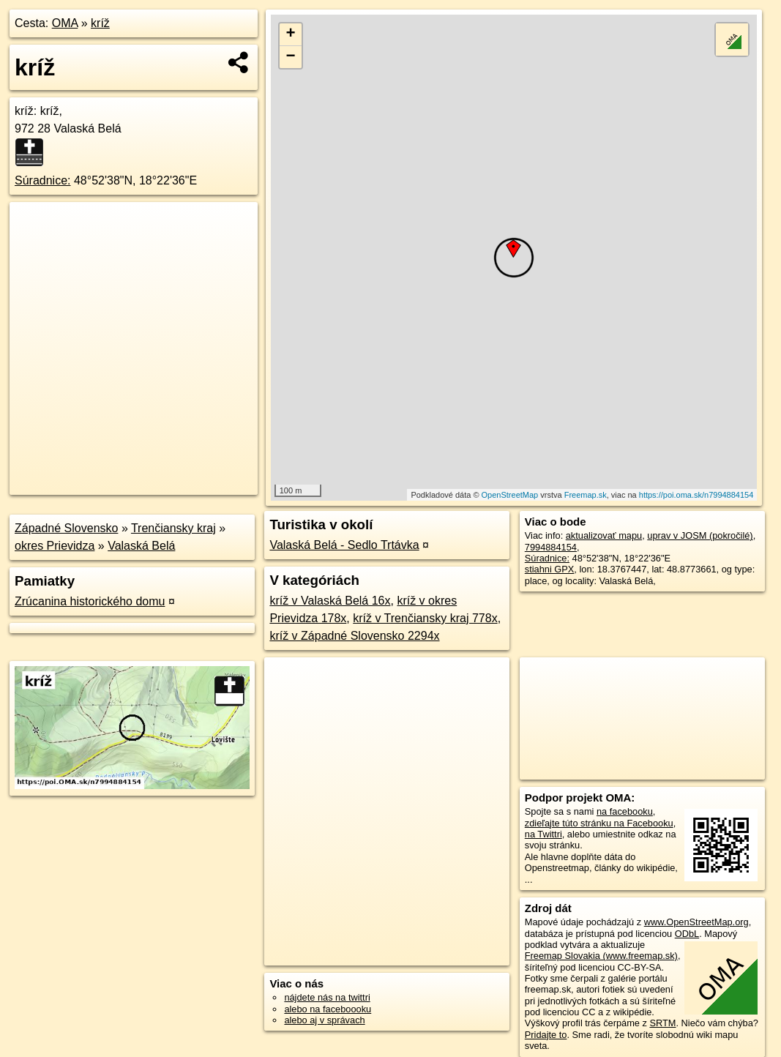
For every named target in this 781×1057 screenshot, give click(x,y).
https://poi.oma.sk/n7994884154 (696, 494)
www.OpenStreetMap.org (696, 921)
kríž (100, 23)
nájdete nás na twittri (327, 997)
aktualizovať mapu (604, 535)
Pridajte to (546, 1034)
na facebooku (625, 811)
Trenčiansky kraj (173, 528)
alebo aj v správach (324, 1020)
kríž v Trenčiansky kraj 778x (425, 618)
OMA (65, 23)
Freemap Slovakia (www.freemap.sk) (601, 955)
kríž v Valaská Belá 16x (329, 600)
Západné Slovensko (66, 528)
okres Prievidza (54, 545)
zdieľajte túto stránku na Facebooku (599, 823)
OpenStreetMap (510, 494)
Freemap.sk (585, 494)
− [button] (291, 57)
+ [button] (291, 34)
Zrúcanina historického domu (90, 601)
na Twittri (543, 834)
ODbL (687, 933)
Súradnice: (43, 180)
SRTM (662, 1022)
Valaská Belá (141, 545)
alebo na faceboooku (327, 1009)
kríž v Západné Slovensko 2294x (354, 636)
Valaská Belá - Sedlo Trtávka (344, 545)
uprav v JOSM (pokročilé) (699, 535)
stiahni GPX (550, 569)
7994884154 (551, 547)
